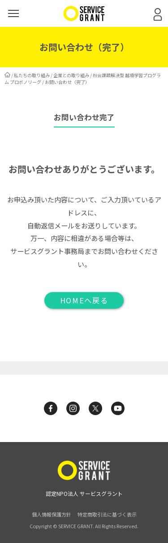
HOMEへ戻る (84, 300)
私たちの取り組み (32, 75)
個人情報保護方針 (51, 514)
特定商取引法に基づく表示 (107, 514)
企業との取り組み (71, 75)
